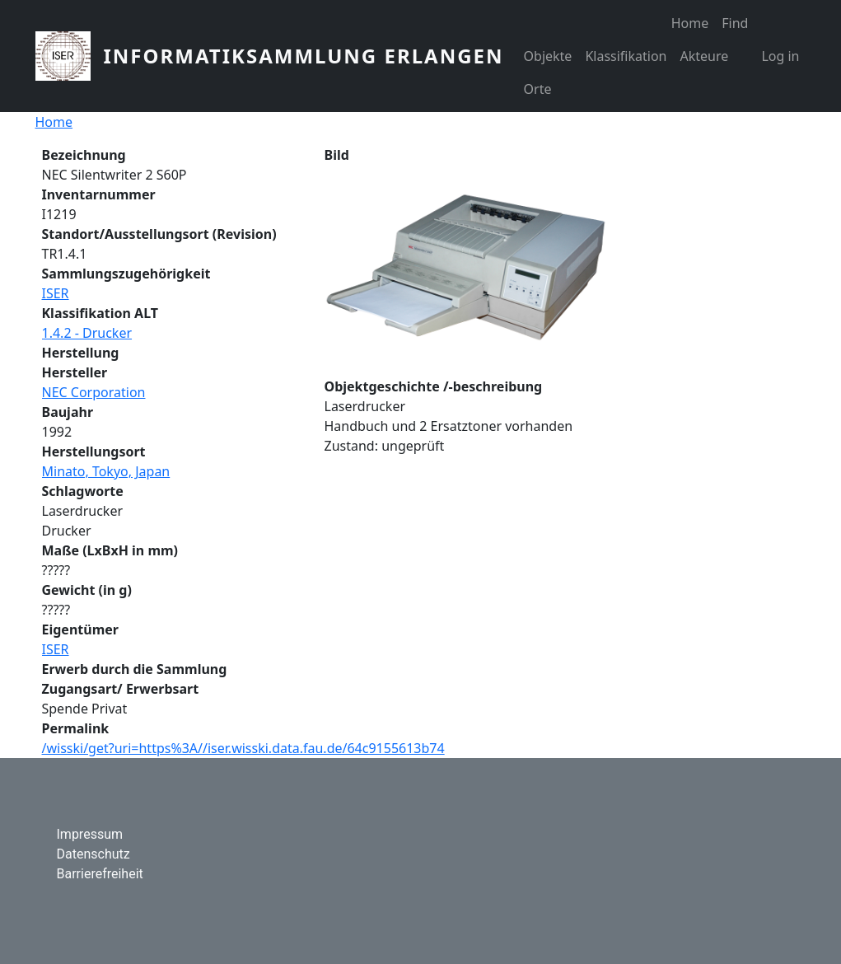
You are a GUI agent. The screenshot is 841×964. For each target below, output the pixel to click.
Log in (780, 56)
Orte (538, 89)
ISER (55, 293)
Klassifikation (625, 56)
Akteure (704, 56)
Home (690, 23)
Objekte (548, 56)
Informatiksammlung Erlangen (304, 55)
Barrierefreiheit (100, 874)
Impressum (90, 834)
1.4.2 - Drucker (87, 333)
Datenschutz (93, 854)
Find (735, 23)
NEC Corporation (94, 392)
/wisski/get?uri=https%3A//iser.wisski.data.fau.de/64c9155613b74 (243, 748)
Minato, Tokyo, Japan (106, 471)
